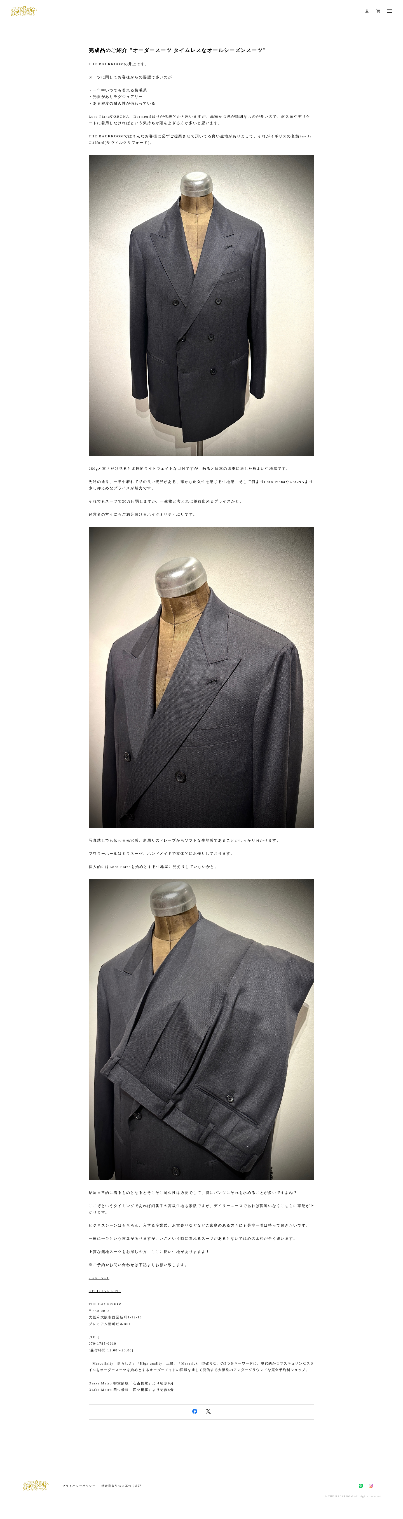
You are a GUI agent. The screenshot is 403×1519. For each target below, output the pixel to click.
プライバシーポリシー (79, 1485)
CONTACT (99, 1278)
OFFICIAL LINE (105, 1291)
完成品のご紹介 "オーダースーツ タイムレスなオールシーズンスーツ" (177, 50)
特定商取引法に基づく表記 (122, 1485)
